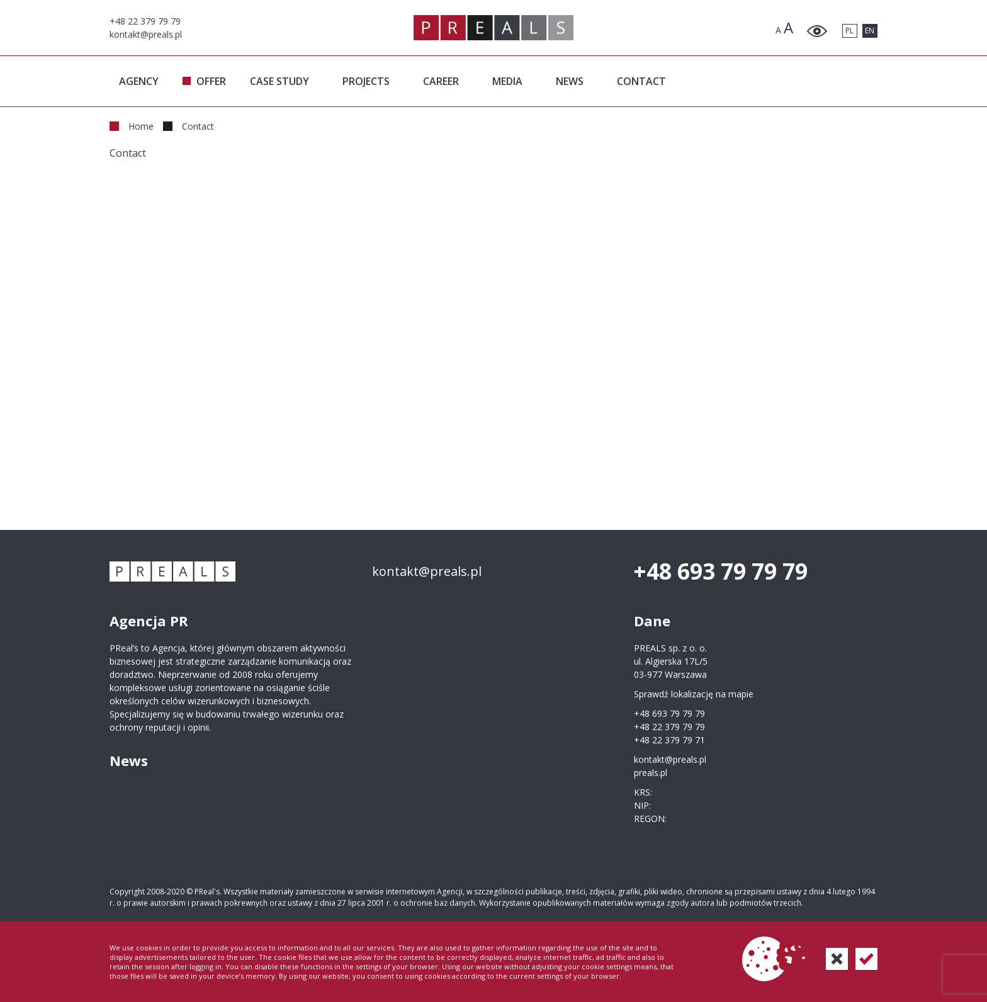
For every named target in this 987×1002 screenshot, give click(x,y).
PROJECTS (366, 81)
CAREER (441, 81)
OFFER (211, 81)
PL (849, 30)
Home (141, 126)
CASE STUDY (279, 81)
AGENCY (139, 81)
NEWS (570, 81)
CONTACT (641, 81)
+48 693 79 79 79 (721, 571)
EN (869, 30)
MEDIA (507, 81)
